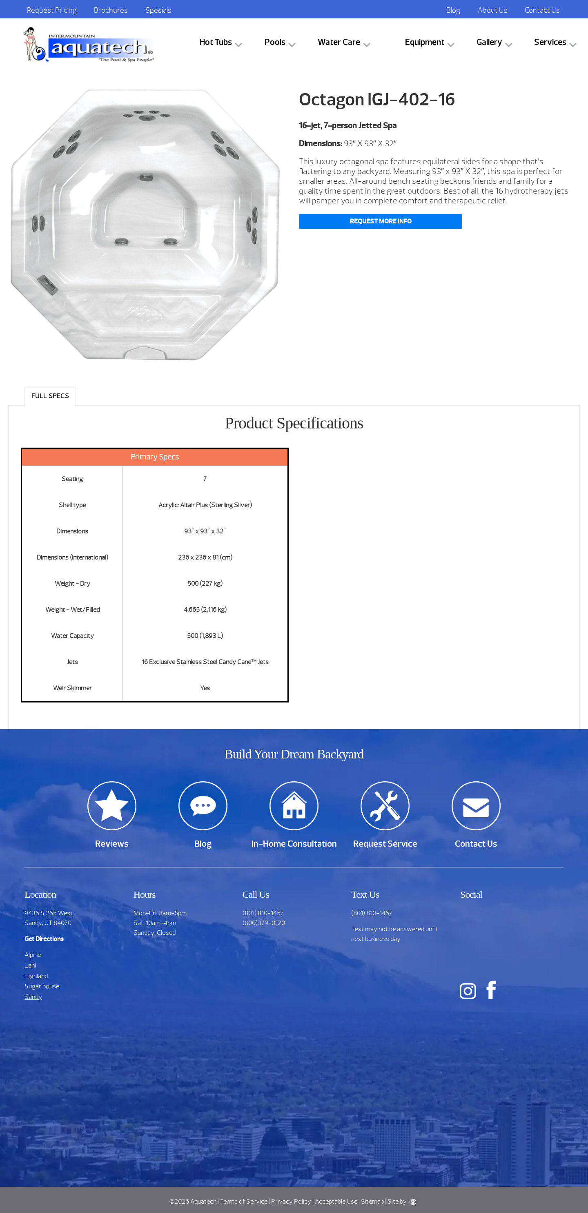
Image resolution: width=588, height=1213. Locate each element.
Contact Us (542, 10)
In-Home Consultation (294, 844)
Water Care (339, 42)
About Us (493, 10)
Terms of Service (243, 1201)
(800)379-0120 (264, 923)
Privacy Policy (291, 1201)
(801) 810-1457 (263, 913)
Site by (402, 1201)
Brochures (111, 10)
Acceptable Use (336, 1201)
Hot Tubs (216, 42)
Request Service (385, 844)
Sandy (33, 997)
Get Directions (44, 939)
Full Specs (50, 396)
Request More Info (381, 221)
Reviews (112, 844)
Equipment (424, 42)
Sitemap (372, 1201)
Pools (275, 42)
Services (550, 42)
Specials (158, 10)
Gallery (489, 42)
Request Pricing (52, 10)
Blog (453, 10)
